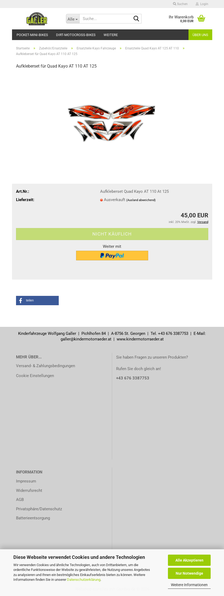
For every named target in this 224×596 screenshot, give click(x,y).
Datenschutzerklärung (83, 580)
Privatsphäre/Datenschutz (39, 509)
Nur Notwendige (189, 573)
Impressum (26, 481)
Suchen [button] (180, 4)
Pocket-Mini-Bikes (32, 35)
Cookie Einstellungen (35, 375)
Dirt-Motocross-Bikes (76, 35)
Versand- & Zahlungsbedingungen (45, 365)
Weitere (111, 35)
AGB (20, 499)
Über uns (200, 35)
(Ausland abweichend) (141, 200)
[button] (37, 300)
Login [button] (202, 4)
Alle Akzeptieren (189, 560)
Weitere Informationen (189, 585)
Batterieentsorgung (33, 518)
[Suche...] (72, 18)
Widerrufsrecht (29, 490)
